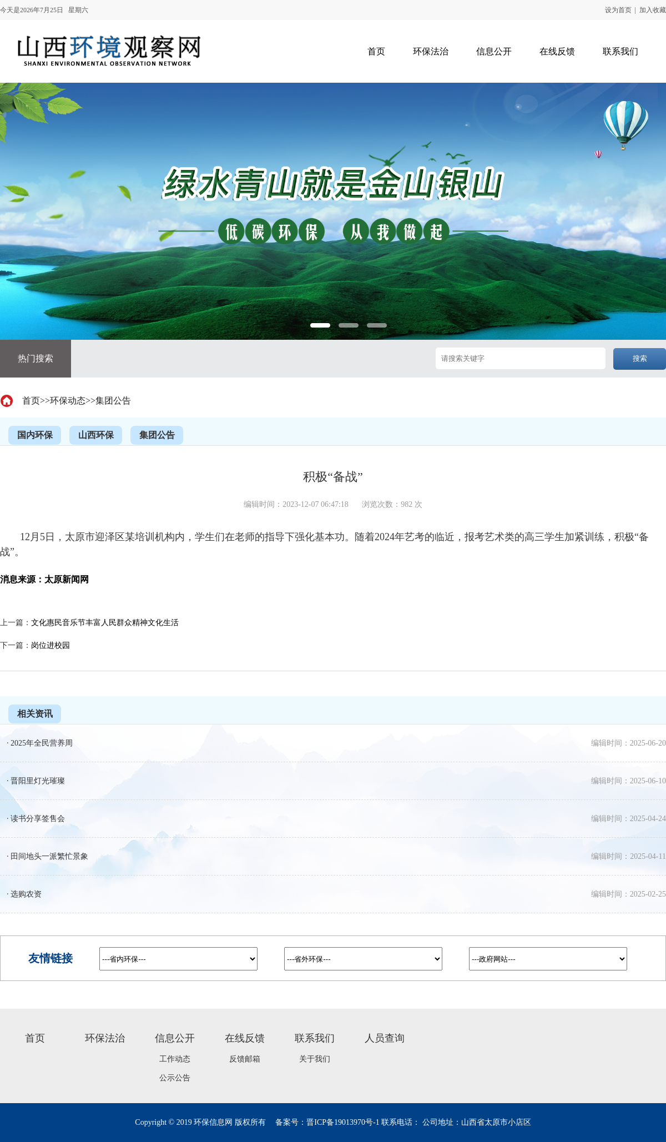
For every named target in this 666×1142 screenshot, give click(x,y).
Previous (27, 332)
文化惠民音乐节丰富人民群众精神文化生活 (105, 622)
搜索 (640, 358)
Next (639, 332)
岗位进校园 (50, 645)
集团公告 (113, 400)
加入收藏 (652, 10)
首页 (31, 400)
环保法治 (105, 1038)
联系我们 (315, 1038)
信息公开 (175, 1038)
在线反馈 (245, 1038)
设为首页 (618, 10)
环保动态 (67, 400)
